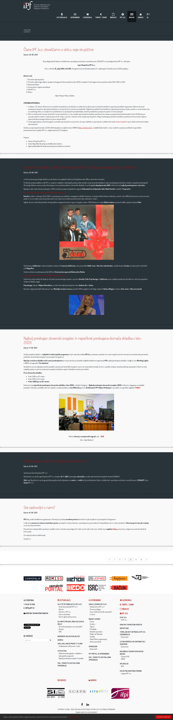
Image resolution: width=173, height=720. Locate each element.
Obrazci (113, 16)
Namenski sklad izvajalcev (69, 636)
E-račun (92, 614)
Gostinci (92, 624)
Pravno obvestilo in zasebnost (86, 712)
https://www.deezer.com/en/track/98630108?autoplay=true (45, 276)
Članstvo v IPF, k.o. (65, 612)
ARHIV (123, 659)
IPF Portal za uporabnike (99, 654)
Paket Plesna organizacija (98, 639)
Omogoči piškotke (163, 717)
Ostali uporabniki (95, 642)
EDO (122, 666)
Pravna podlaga (95, 609)
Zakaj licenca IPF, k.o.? (98, 604)
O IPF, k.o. (123, 617)
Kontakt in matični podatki (37, 613)
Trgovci (92, 627)
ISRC (60, 632)
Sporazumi (93, 646)
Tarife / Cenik (101, 16)
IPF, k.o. (123, 16)
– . (102, 436)
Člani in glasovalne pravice (67, 617)
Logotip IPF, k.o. (126, 673)
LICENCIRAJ (87, 16)
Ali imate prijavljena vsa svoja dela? (70, 627)
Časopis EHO (125, 657)
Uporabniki (75, 16)
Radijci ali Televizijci (96, 634)
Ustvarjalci (62, 16)
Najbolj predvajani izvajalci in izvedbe (71, 658)
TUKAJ (137, 388)
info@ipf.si (29, 608)
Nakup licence (94, 619)
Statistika (62, 651)
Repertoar (124, 628)
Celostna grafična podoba (131, 671)
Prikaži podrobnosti (74, 717)
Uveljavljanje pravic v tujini (70, 644)
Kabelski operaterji (96, 632)
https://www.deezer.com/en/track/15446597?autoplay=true (44, 193)
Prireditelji (93, 629)
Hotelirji (92, 637)
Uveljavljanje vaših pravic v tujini (69, 646)
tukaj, (115, 529)
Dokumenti (93, 649)
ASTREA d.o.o (95, 709)
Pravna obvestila (64, 614)
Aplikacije (124, 664)
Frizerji (92, 622)
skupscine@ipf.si (121, 122)
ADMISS (140, 16)
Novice (131, 16)
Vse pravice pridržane (107, 709)
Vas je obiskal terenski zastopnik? (101, 612)
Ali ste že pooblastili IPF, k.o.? (70, 604)
